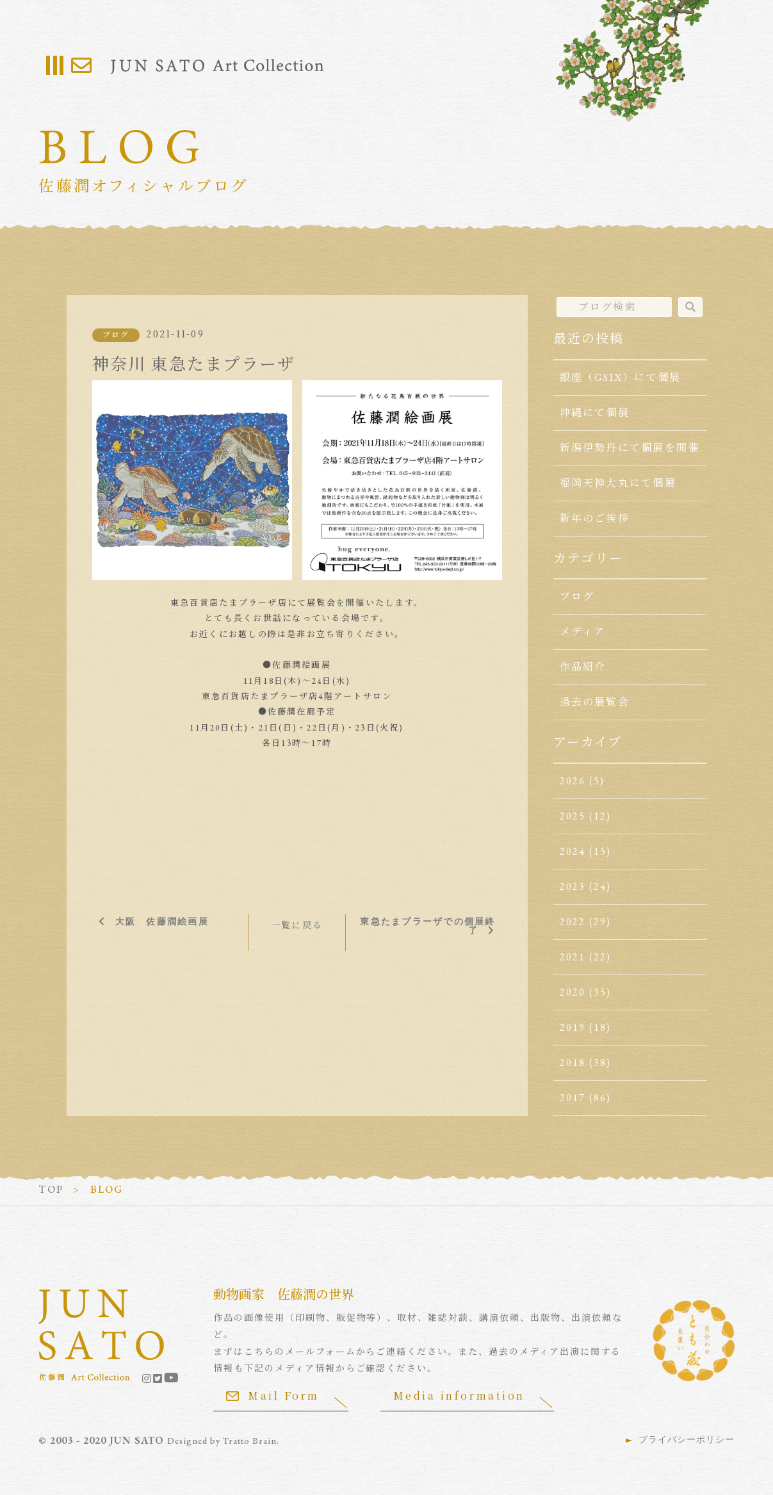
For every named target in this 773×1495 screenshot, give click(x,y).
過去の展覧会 (595, 702)
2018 (573, 1062)
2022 (573, 921)
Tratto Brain (250, 1440)
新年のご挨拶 (595, 518)
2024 (573, 851)
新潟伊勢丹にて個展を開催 (630, 448)
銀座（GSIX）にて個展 (620, 377)
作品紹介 (583, 667)
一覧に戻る (297, 925)
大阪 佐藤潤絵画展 (162, 921)
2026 (573, 781)
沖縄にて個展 (595, 412)
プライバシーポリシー (687, 1439)
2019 (573, 1027)
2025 (573, 816)
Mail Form (273, 1395)
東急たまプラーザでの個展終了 (427, 926)
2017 (573, 1097)
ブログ (116, 335)
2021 (573, 957)
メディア (583, 631)
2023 (573, 886)
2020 (573, 992)
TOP (50, 1189)
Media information (459, 1395)
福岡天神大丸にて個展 (618, 483)
